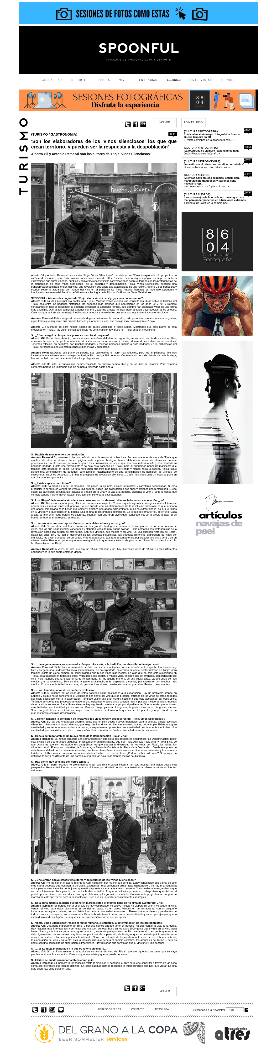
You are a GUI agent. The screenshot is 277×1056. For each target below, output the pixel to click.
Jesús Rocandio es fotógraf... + (212, 150)
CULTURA (103, 80)
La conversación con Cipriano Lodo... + (212, 181)
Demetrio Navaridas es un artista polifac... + (214, 164)
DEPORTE (78, 80)
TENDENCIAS (147, 80)
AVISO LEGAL (162, 1009)
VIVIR (123, 80)
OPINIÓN (228, 80)
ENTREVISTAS (201, 80)
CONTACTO (137, 1009)
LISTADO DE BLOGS (109, 1009)
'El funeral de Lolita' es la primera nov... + (215, 198)
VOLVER (165, 122)
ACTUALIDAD (52, 80)
